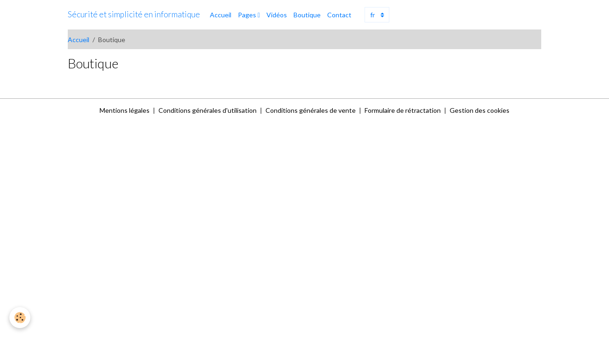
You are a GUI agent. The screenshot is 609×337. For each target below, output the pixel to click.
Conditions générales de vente (310, 110)
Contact (339, 15)
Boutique (307, 15)
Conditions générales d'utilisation (207, 110)
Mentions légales (125, 110)
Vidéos (276, 15)
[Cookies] (19, 317)
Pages (248, 15)
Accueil (220, 15)
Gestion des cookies (479, 110)
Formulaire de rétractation (403, 110)
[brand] (134, 14)
